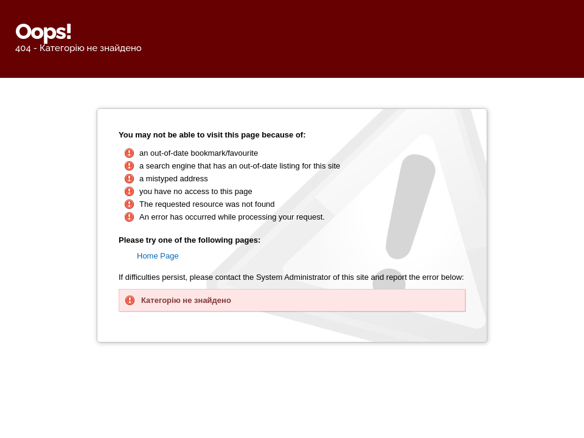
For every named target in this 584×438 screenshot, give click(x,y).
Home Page (158, 255)
